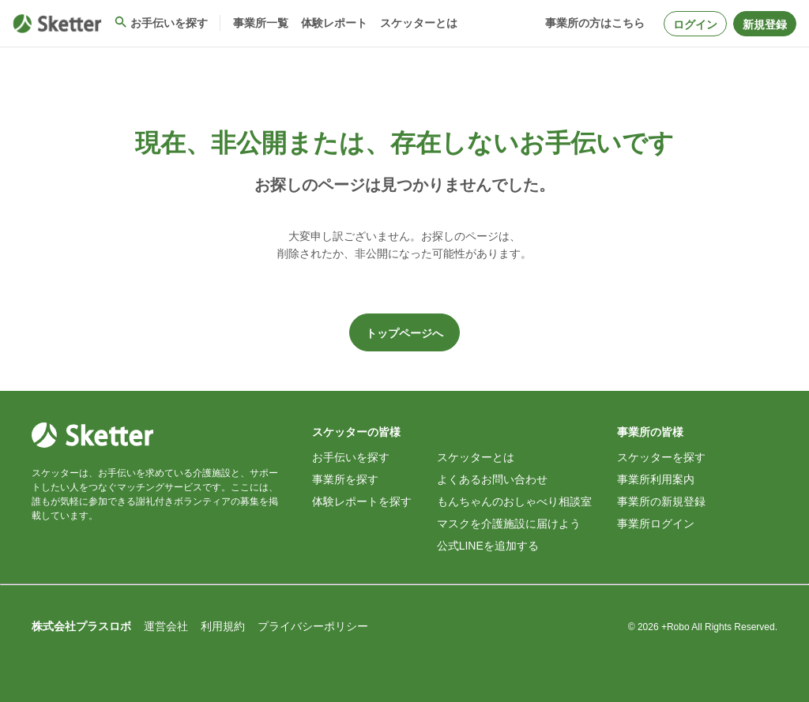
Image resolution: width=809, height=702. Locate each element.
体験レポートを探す (362, 501)
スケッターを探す (661, 457)
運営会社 (166, 626)
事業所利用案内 (655, 479)
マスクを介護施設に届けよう (509, 523)
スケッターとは (475, 457)
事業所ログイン (655, 523)
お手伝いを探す (350, 457)
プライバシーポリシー (313, 626)
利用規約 (223, 626)
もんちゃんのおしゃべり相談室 (514, 501)
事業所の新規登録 (661, 501)
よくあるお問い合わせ (492, 479)
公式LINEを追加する (488, 545)
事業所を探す (345, 479)
